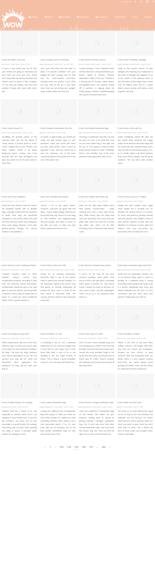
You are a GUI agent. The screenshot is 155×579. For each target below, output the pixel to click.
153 (61, 447)
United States (95, 64)
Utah (134, 133)
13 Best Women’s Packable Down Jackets (94, 265)
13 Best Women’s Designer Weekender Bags (95, 402)
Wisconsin (59, 270)
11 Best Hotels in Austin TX (11, 128)
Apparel (42, 133)
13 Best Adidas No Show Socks (129, 402)
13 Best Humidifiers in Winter (128, 334)
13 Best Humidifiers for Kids (51, 334)
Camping (4, 407)
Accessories (5, 64)
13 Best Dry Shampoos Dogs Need (15, 334)
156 (84, 447)
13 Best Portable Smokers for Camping (16, 402)
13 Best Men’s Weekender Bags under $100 (134, 265)
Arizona (81, 64)
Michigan (125, 64)
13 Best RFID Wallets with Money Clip (93, 197)
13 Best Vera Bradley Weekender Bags (93, 128)
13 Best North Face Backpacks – (14, 197)
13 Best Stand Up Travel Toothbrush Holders (18, 265)
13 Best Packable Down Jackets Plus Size (56, 128)
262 (104, 447)
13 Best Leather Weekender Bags (53, 402)
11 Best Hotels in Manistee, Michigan (131, 60)
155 (76, 447)
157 (91, 447)
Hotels (87, 64)
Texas (8, 133)
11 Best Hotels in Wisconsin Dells (53, 265)
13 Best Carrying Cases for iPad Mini (54, 60)
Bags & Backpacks (46, 64)
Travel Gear (15, 64)
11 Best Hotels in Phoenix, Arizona (91, 60)
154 (69, 447)
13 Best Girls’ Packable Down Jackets (54, 197)
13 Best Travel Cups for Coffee (90, 334)
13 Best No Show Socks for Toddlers (131, 197)
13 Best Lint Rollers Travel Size (13, 60)
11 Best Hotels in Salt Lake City (129, 128)
